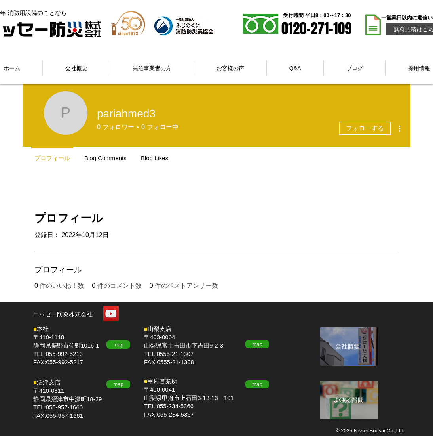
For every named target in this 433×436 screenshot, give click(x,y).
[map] (118, 344)
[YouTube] (111, 313)
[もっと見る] (349, 346)
